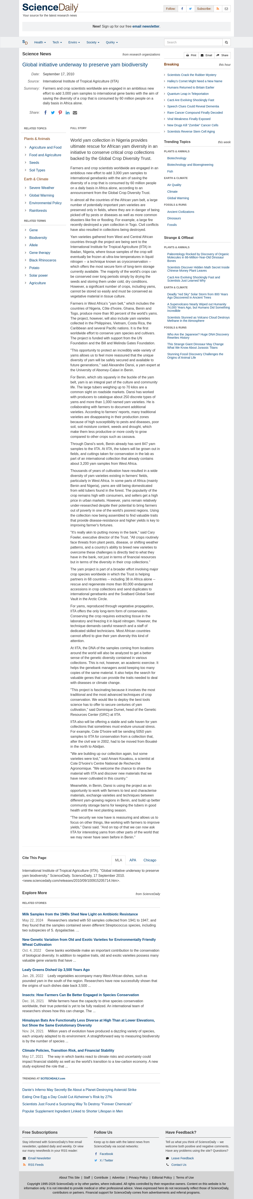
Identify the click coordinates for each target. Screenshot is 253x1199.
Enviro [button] (74, 42)
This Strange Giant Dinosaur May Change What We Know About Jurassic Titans (195, 345)
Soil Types (37, 170)
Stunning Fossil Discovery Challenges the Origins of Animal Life (195, 355)
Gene (33, 230)
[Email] (75, 112)
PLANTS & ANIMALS (177, 151)
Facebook (106, 1154)
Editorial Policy (162, 1177)
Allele (33, 245)
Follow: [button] (170, 8)
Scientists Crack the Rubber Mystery (191, 75)
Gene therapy (39, 253)
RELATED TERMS (35, 220)
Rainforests (38, 210)
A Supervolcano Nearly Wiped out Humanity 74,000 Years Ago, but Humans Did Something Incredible (198, 307)
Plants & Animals (37, 139)
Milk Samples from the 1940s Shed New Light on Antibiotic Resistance (80, 914)
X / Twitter (106, 1160)
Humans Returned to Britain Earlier (190, 87)
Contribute (101, 1177)
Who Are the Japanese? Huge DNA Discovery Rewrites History (198, 336)
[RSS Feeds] (218, 8)
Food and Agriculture (45, 155)
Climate (172, 191)
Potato (34, 268)
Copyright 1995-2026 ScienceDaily (50, 1184)
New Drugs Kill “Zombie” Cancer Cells (192, 125)
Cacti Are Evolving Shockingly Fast (190, 100)
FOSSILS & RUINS (175, 204)
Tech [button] (57, 42)
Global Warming (41, 195)
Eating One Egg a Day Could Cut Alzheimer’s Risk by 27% (67, 1097)
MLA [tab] (118, 860)
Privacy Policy (138, 1177)
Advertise (118, 1177)
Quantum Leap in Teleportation (188, 93)
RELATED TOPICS (35, 128)
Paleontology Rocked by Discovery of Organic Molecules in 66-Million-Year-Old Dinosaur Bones (198, 257)
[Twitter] (52, 112)
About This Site (69, 1177)
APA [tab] (133, 860)
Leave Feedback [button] (182, 1158)
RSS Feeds (36, 1164)
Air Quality (174, 185)
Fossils (172, 225)
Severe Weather (41, 188)
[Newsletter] (226, 8)
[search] (226, 42)
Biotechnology (176, 158)
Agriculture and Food (45, 147)
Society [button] (92, 42)
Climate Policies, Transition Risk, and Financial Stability (68, 1050)
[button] (191, 55)
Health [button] (40, 42)
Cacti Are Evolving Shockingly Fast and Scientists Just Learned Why (193, 279)
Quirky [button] (112, 42)
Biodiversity (38, 238)
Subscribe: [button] (204, 8)
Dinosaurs (174, 218)
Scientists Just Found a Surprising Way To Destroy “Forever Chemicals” (77, 1104)
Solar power (38, 275)
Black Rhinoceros (42, 260)
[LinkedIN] (67, 112)
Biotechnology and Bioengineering (190, 164)
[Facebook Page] (182, 8)
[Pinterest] (60, 112)
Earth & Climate (36, 179)
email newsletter (146, 26)
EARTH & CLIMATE (176, 178)
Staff (87, 1177)
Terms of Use (185, 1177)
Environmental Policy (45, 203)
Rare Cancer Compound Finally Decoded (195, 112)
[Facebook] (45, 112)
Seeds (34, 162)
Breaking (171, 64)
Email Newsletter (39, 1158)
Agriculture (37, 283)
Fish (170, 171)
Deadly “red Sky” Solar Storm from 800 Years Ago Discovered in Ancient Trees (197, 295)
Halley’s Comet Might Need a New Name (194, 81)
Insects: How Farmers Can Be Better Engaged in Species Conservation (80, 995)
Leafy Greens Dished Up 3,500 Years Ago (56, 970)
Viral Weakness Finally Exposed (188, 119)
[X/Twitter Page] (190, 8)
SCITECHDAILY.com (53, 1078)
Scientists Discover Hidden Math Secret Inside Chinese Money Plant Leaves (198, 269)
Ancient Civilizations (180, 212)
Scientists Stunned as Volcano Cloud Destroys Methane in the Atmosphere (198, 319)
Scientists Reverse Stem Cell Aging (191, 131)
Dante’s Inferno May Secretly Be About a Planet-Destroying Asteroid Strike (79, 1090)
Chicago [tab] (150, 860)
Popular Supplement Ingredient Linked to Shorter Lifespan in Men (72, 1111)
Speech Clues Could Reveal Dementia (193, 106)
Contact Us (178, 1164)
